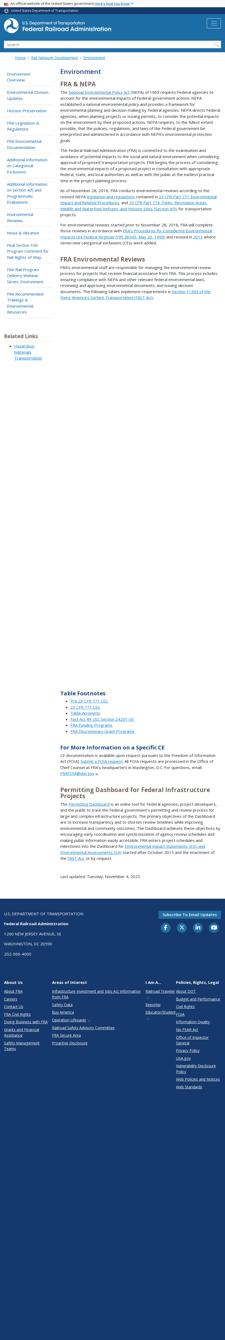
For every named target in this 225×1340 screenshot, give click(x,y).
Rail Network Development (54, 57)
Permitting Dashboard (89, 804)
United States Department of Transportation (44, 10)
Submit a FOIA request (102, 761)
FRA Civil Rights (17, 1014)
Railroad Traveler (160, 994)
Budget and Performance (198, 999)
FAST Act (76, 858)
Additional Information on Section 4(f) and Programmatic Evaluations (27, 193)
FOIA (180, 1014)
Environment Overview (18, 77)
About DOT (186, 991)
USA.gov (183, 1058)
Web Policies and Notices (198, 1079)
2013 (198, 237)
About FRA (13, 991)
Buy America (63, 1012)
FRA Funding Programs (91, 725)
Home (20, 57)
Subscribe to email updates (190, 914)
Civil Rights (185, 1006)
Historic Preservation (27, 110)
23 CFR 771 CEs (85, 707)
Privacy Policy (188, 1050)
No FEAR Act (187, 1029)
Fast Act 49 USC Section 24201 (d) (102, 719)
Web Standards (189, 1086)
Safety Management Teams (22, 1045)
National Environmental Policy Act (99, 92)
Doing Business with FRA (26, 1021)
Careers (10, 999)
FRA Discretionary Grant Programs (103, 731)
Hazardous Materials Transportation (28, 352)
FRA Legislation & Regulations (23, 126)
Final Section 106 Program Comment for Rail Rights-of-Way (28, 251)
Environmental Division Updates (27, 95)
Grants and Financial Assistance (21, 1032)
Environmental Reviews (20, 217)
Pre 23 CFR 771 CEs (89, 701)
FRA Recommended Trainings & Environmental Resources (25, 303)
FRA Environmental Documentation (24, 144)
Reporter (153, 1004)
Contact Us (13, 1006)
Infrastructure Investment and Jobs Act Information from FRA (96, 994)
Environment (94, 57)
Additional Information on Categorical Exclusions (27, 165)
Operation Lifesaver (71, 1019)
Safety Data (62, 1004)
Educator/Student (160, 1015)
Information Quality (193, 1021)
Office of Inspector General (192, 1040)
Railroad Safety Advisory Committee (83, 1027)
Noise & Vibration (23, 233)
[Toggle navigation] (214, 23)
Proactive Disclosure (70, 1043)
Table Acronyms (85, 713)
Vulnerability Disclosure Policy (196, 1068)
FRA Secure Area (66, 1035)
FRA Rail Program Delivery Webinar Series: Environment (25, 275)
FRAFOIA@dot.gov (79, 773)
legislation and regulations (111, 196)
